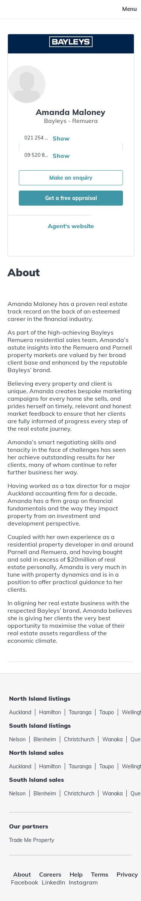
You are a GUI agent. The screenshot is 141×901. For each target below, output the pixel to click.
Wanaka (112, 739)
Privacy (127, 874)
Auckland (20, 712)
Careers (50, 874)
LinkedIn (53, 882)
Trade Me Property (31, 840)
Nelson (17, 739)
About (22, 874)
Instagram (83, 882)
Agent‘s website (71, 226)
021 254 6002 (37, 138)
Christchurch (79, 739)
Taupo (106, 712)
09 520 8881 (37, 155)
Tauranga (80, 712)
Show (61, 138)
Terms (99, 874)
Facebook (24, 882)
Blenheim (44, 739)
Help (76, 874)
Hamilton (50, 712)
